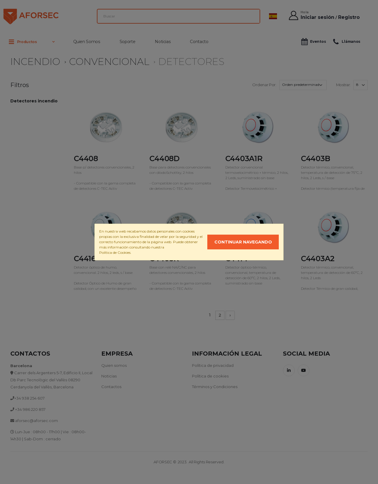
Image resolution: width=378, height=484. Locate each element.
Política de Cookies (115, 252)
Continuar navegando (243, 242)
